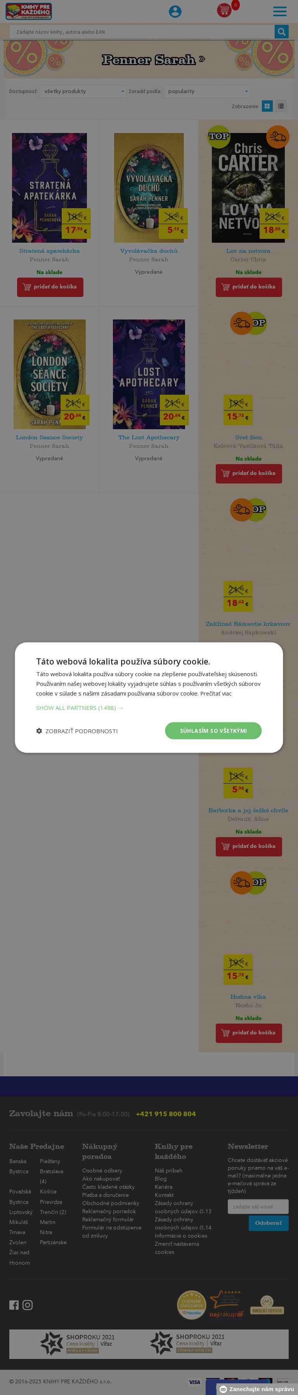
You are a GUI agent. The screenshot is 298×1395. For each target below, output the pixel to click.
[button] (149, 707)
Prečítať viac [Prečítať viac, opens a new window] (216, 693)
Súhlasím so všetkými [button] (213, 730)
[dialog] (149, 697)
